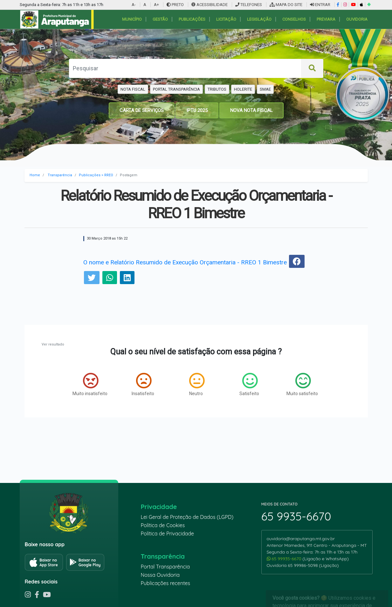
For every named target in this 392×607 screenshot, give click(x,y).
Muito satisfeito (302, 384)
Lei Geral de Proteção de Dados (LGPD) (187, 517)
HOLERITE (243, 89)
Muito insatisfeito (89, 384)
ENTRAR (320, 4)
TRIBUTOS (217, 89)
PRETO (175, 4)
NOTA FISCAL (132, 89)
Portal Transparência (165, 566)
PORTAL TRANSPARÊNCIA (176, 89)
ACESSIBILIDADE (210, 4)
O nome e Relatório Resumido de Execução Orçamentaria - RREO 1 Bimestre (185, 262)
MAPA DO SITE (286, 4)
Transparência (60, 175)
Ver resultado (53, 344)
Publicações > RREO (96, 175)
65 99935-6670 (285, 559)
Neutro (196, 384)
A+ (156, 4)
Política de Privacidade (167, 533)
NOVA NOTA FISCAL (251, 110)
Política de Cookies (163, 525)
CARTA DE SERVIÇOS (142, 110)
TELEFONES (248, 4)
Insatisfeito (143, 384)
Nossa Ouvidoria (160, 575)
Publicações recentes (165, 583)
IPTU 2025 (197, 110)
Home (35, 175)
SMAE (265, 89)
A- (134, 4)
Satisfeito (249, 384)
